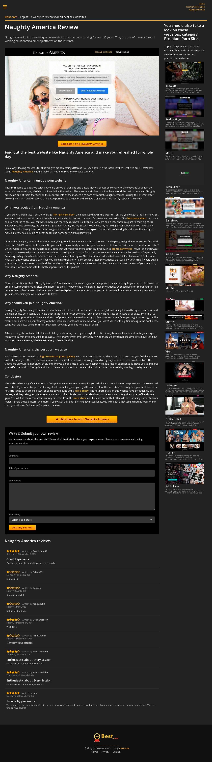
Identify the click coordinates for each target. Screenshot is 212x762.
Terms (95, 751)
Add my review (22, 527)
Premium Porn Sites (195, 6)
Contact (116, 751)
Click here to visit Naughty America (82, 419)
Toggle (6, 7)
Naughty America (197, 9)
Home (202, 3)
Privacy (105, 751)
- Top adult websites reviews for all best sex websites (45, 17)
